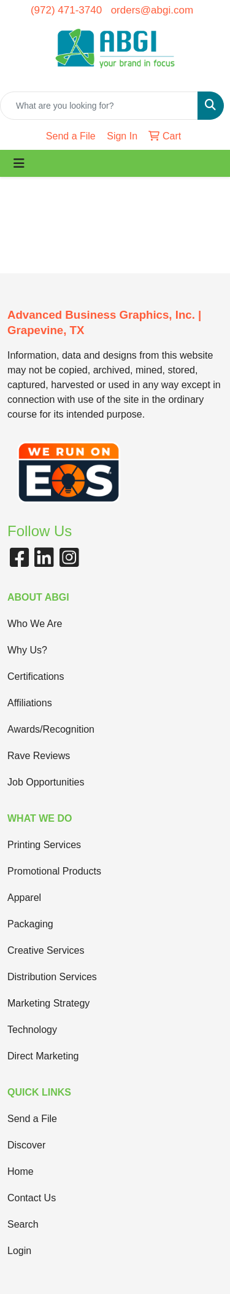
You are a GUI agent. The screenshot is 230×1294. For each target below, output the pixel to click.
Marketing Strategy (48, 1003)
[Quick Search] (99, 106)
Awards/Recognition (50, 729)
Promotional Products (54, 871)
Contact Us (31, 1198)
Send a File (32, 1118)
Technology (32, 1029)
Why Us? (27, 650)
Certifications (35, 676)
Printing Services (44, 845)
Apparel (24, 897)
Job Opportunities (45, 782)
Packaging (30, 924)
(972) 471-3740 (66, 10)
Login (19, 1250)
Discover (26, 1145)
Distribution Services (52, 977)
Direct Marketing (43, 1056)
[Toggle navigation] (19, 163)
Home (20, 1171)
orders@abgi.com (152, 10)
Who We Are (35, 623)
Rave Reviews (38, 755)
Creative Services (45, 950)
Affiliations (29, 703)
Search (23, 1224)
